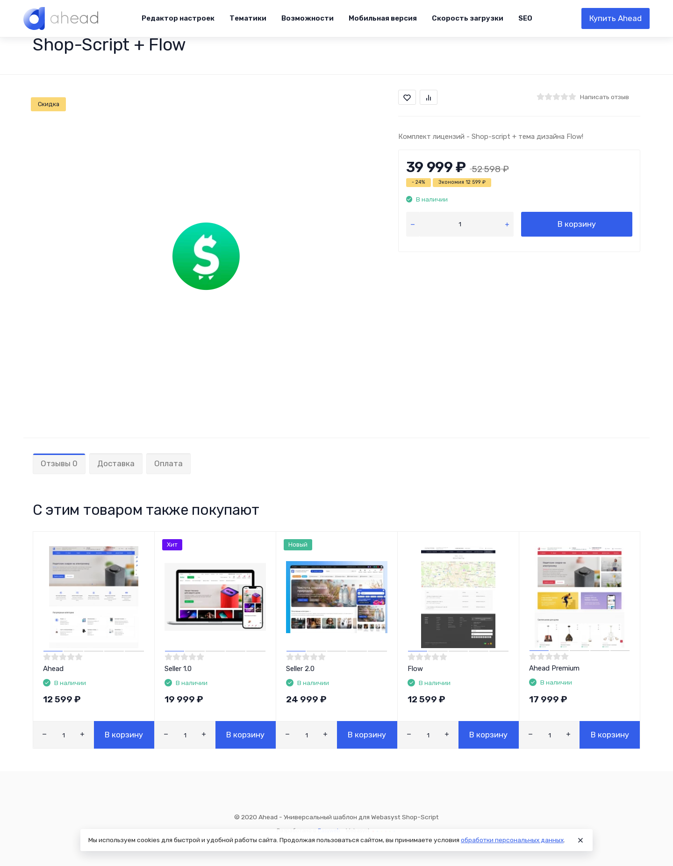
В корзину (577, 224)
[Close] (580, 840)
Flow (415, 668)
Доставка (116, 463)
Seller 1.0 (178, 668)
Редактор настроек (178, 18)
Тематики (247, 18)
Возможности (307, 18)
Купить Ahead (615, 18)
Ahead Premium (554, 668)
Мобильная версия (383, 18)
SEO (525, 18)
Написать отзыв (604, 97)
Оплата (168, 463)
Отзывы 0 (59, 463)
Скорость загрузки (467, 18)
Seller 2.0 (300, 668)
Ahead (53, 668)
